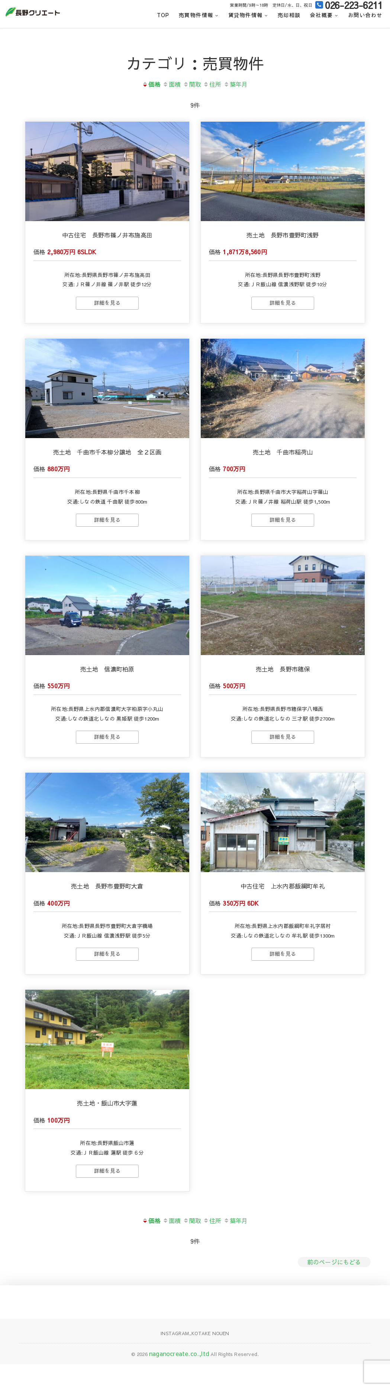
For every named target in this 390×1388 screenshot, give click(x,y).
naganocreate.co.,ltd (179, 1377)
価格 (151, 84)
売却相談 (289, 15)
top (163, 15)
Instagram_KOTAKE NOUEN (195, 1357)
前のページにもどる (334, 1286)
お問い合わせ (365, 15)
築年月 (235, 84)
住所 (212, 84)
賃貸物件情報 (245, 15)
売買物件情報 (196, 15)
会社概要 (321, 15)
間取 (192, 84)
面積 (171, 84)
